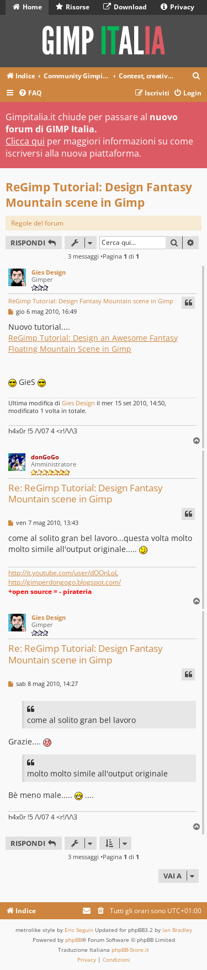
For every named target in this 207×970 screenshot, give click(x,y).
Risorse (72, 7)
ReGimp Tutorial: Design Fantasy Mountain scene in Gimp (99, 194)
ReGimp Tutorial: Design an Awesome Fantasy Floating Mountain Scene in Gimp (93, 343)
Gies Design (48, 272)
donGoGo (45, 457)
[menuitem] (196, 76)
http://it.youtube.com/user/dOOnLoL (63, 572)
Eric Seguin (79, 930)
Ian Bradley (177, 930)
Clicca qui (25, 141)
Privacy (177, 7)
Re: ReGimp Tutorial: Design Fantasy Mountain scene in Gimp (85, 493)
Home (27, 7)
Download (125, 7)
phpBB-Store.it (130, 949)
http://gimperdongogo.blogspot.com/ (64, 582)
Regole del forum (37, 223)
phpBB (73, 940)
